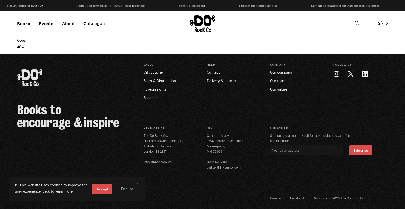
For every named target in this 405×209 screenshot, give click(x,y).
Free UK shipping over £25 (260, 5)
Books (23, 23)
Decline (127, 188)
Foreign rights (155, 89)
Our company (281, 72)
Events (46, 23)
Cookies (276, 197)
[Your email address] (306, 150)
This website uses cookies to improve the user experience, (51, 188)
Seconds (151, 97)
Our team (277, 80)
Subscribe (360, 150)
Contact (213, 72)
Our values (279, 89)
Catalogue (94, 23)
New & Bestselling (193, 5)
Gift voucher (154, 72)
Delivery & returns (221, 80)
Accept (102, 188)
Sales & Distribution (160, 80)
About (68, 23)
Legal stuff (297, 197)
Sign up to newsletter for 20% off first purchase (113, 5)
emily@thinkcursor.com (224, 167)
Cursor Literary (218, 135)
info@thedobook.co (158, 161)
